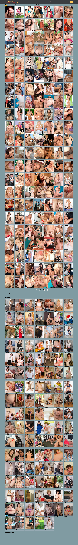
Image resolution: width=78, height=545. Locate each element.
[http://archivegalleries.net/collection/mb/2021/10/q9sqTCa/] (49, 256)
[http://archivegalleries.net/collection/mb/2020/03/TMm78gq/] (29, 166)
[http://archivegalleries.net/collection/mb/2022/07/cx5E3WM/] (68, 76)
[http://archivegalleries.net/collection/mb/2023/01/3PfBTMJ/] (39, 63)
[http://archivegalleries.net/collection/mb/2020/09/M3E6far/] (68, 218)
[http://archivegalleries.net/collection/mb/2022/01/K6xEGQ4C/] (19, 63)
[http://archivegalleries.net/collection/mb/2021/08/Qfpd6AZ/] (39, 101)
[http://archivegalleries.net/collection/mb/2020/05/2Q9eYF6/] (19, 192)
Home (48, 2)
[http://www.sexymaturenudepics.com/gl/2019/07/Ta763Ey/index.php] (10, 37)
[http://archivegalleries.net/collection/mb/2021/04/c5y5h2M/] (10, 63)
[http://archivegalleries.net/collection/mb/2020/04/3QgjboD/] (59, 179)
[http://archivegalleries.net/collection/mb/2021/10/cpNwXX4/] (68, 205)
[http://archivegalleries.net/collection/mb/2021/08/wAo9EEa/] (49, 268)
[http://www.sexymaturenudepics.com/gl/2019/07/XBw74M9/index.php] (39, 50)
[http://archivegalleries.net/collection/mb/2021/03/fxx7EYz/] (10, 218)
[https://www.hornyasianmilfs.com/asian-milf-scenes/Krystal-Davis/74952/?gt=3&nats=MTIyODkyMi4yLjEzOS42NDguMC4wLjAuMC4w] (10, 115)
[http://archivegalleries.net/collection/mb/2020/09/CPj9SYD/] (39, 89)
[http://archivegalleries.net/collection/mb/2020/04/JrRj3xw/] (59, 268)
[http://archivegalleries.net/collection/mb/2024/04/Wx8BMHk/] (68, 63)
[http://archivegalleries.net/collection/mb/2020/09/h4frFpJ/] (39, 256)
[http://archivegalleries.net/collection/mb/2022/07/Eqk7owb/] (39, 37)
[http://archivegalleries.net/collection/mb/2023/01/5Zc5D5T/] (10, 127)
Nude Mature (11, 2)
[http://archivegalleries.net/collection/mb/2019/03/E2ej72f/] (49, 127)
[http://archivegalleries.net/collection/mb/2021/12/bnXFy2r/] (19, 127)
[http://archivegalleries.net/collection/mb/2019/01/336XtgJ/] (59, 166)
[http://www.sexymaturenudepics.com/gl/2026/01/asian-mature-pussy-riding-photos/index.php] (59, 153)
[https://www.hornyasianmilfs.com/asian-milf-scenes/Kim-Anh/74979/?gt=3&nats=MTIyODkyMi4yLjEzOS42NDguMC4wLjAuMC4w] (49, 12)
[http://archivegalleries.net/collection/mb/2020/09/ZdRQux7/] (39, 205)
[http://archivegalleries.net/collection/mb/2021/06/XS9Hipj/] (29, 192)
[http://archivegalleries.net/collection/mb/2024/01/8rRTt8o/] (10, 179)
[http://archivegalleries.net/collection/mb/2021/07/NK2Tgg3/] (19, 166)
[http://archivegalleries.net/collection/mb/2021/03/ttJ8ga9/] (59, 89)
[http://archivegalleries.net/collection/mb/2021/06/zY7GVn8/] (29, 231)
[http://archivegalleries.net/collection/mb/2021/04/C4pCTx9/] (39, 231)
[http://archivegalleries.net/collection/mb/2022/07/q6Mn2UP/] (39, 114)
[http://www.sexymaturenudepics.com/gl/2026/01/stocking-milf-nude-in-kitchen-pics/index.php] (29, 63)
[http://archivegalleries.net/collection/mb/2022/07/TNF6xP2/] (49, 205)
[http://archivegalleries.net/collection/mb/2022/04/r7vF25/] (68, 153)
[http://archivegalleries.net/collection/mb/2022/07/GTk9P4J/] (29, 25)
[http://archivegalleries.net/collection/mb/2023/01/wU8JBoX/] (68, 256)
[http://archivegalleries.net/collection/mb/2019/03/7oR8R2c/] (29, 127)
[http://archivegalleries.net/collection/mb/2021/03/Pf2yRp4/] (39, 12)
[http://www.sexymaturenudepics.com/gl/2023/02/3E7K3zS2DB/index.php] (59, 256)
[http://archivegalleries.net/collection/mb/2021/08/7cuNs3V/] (49, 243)
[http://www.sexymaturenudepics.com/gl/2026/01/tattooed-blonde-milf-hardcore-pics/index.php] (19, 89)
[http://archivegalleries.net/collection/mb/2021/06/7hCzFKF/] (10, 101)
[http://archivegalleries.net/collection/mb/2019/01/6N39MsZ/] (10, 281)
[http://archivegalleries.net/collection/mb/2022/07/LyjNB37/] (19, 140)
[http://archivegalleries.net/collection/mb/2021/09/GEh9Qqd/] (68, 179)
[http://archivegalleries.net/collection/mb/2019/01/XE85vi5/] (39, 179)
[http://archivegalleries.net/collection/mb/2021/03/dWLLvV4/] (59, 140)
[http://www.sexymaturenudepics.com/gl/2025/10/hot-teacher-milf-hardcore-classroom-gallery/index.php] (59, 75)
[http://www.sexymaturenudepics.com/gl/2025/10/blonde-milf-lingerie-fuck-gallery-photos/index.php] (68, 12)
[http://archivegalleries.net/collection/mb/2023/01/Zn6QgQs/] (19, 179)
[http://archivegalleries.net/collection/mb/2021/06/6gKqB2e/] (19, 243)
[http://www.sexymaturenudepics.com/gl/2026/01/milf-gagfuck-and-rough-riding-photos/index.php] (49, 63)
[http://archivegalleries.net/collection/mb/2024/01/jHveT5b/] (29, 256)
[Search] (64, 2)
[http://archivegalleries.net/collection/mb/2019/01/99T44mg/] (39, 218)
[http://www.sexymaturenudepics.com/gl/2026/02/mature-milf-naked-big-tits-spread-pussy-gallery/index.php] (68, 25)
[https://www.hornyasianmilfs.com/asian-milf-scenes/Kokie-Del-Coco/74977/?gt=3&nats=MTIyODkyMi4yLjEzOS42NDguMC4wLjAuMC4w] (19, 101)
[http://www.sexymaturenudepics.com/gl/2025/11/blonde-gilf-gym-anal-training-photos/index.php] (49, 37)
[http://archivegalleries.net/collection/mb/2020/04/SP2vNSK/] (59, 192)
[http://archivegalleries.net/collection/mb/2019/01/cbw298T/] (29, 101)
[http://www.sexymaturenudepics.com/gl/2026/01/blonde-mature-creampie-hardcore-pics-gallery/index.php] (59, 114)
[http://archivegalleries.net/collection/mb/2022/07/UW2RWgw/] (49, 281)
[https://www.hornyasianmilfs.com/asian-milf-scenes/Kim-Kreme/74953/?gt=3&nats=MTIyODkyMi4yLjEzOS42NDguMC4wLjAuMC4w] (19, 218)
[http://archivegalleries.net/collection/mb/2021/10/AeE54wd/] (10, 75)
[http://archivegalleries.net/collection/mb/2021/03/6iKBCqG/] (68, 101)
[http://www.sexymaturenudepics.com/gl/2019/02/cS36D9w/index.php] (49, 25)
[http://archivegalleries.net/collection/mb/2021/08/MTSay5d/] (10, 192)
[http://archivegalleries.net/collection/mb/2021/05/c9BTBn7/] (29, 140)
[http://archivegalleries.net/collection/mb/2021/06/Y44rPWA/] (39, 140)
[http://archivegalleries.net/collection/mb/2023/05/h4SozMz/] (19, 205)
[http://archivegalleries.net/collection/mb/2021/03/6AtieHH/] (10, 25)
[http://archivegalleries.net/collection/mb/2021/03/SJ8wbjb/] (59, 231)
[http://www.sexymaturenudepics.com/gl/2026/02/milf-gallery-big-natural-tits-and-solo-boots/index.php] (19, 75)
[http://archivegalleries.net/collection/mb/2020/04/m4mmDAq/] (29, 218)
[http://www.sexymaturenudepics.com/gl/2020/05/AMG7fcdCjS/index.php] (10, 89)
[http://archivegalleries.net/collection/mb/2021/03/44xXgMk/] (49, 166)
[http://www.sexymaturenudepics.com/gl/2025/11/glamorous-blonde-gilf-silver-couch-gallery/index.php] (39, 127)
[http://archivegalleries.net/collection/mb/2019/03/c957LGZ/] (59, 12)
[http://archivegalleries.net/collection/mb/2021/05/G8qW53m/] (49, 231)
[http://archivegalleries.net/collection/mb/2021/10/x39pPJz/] (10, 153)
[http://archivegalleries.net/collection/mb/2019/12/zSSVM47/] (39, 25)
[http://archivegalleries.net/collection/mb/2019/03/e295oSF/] (59, 63)
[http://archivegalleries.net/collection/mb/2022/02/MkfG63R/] (39, 243)
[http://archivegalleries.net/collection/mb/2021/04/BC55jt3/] (19, 153)
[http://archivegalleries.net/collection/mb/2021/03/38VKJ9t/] (59, 281)
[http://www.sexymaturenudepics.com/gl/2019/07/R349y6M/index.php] (29, 50)
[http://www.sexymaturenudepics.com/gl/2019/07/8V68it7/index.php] (10, 256)
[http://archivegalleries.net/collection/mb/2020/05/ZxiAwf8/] (68, 89)
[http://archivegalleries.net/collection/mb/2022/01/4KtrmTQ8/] (19, 256)
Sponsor (52, 2)
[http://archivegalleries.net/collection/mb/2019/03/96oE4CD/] (59, 205)
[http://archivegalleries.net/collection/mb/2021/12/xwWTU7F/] (29, 179)
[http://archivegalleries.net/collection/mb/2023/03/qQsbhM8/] (29, 12)
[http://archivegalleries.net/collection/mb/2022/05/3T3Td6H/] (59, 243)
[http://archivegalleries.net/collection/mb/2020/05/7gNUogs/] (39, 192)
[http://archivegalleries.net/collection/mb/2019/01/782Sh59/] (59, 50)
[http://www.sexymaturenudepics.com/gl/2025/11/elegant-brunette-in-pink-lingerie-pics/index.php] (68, 37)
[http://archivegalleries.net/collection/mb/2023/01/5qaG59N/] (68, 268)
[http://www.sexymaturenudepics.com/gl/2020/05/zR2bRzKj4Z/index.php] (10, 243)
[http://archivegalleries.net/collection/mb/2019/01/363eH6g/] (49, 153)
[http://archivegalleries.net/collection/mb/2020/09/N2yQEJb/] (59, 101)
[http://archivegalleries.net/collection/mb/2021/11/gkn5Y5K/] (10, 268)
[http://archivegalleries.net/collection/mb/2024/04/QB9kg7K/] (49, 89)
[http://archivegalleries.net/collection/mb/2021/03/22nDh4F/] (19, 25)
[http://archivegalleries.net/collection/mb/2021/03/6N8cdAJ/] (49, 115)
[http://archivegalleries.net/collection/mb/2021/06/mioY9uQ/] (49, 192)
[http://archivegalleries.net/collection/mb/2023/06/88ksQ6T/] (49, 101)
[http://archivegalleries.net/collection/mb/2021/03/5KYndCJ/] (39, 281)
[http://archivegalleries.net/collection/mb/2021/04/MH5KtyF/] (19, 37)
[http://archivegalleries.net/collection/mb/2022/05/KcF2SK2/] (29, 281)
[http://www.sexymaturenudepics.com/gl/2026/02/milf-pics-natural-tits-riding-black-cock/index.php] (39, 268)
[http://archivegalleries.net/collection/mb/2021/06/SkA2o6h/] (19, 231)
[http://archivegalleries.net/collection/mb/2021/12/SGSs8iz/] (19, 281)
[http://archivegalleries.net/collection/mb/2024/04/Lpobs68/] (29, 153)
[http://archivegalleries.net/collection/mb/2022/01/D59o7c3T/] (68, 231)
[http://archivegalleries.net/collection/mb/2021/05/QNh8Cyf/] (10, 140)
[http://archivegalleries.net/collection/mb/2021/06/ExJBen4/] (19, 12)
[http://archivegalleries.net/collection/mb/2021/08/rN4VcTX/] (19, 114)
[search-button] (71, 2)
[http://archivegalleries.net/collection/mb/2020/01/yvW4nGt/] (39, 153)
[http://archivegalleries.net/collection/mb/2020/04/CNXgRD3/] (29, 268)
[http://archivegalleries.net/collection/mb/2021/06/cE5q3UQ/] (49, 218)
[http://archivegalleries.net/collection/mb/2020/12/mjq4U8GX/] (68, 114)
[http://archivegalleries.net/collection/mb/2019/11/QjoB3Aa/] (68, 127)
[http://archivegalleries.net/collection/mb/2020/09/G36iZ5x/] (10, 167)
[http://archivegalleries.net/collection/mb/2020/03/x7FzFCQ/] (59, 218)
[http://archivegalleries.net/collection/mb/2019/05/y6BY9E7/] (68, 50)
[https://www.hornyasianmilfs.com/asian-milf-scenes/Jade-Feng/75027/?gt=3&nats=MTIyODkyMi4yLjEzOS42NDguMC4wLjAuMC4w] (29, 75)
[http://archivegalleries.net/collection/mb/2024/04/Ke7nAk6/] (29, 37)
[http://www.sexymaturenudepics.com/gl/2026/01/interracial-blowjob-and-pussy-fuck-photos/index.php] (68, 281)
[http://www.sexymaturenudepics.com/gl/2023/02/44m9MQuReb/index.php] (10, 205)
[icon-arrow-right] (46, 290)
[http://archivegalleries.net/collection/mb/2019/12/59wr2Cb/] (49, 179)
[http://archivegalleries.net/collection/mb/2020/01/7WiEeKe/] (68, 167)
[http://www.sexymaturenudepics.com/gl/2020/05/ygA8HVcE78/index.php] (19, 50)
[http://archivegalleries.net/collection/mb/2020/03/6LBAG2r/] (49, 140)
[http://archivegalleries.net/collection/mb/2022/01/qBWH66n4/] (29, 243)
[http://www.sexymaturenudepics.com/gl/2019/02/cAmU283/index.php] (19, 268)
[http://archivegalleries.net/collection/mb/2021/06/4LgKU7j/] (68, 140)
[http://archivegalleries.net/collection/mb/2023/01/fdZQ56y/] (39, 166)
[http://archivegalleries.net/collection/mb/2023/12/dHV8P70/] (59, 127)
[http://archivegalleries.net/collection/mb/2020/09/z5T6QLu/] (10, 50)
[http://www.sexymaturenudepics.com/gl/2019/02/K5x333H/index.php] (59, 25)
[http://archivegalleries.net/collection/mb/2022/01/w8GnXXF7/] (68, 192)
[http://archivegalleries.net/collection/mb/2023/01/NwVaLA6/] (10, 231)
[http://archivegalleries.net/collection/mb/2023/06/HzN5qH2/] (59, 37)
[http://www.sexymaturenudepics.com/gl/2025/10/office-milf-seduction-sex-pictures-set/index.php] (49, 75)
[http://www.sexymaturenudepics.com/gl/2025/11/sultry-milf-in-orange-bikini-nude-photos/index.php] (29, 114)
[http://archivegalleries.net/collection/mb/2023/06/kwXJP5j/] (49, 50)
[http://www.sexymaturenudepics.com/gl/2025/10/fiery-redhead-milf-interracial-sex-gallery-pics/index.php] (68, 243)
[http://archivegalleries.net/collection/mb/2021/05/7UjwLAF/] (29, 89)
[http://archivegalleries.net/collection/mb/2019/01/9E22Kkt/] (29, 205)
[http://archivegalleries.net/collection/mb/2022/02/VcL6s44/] (10, 12)
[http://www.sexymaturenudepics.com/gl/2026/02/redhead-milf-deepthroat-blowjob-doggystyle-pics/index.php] (39, 75)
